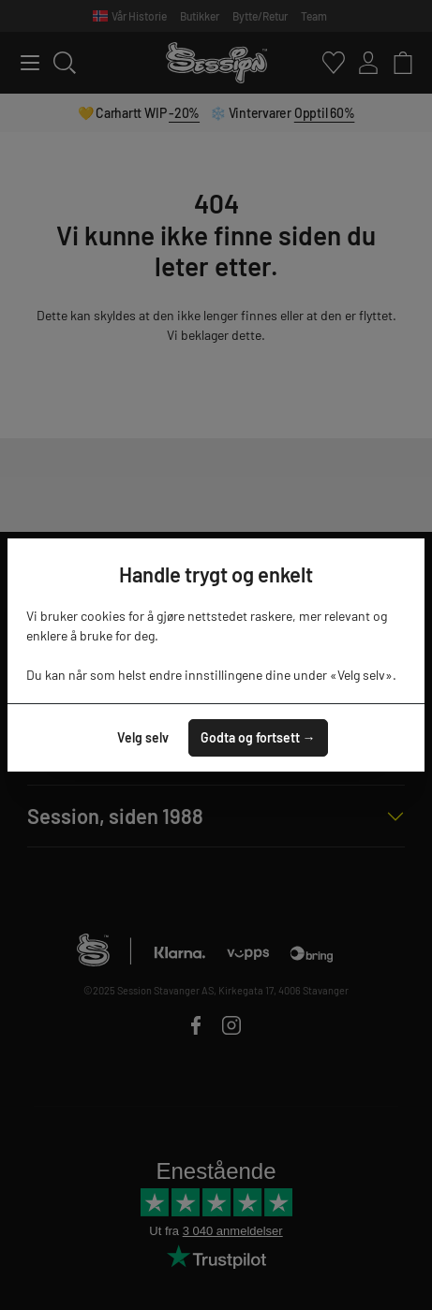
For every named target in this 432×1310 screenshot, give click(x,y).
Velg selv (143, 737)
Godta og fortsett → (258, 737)
